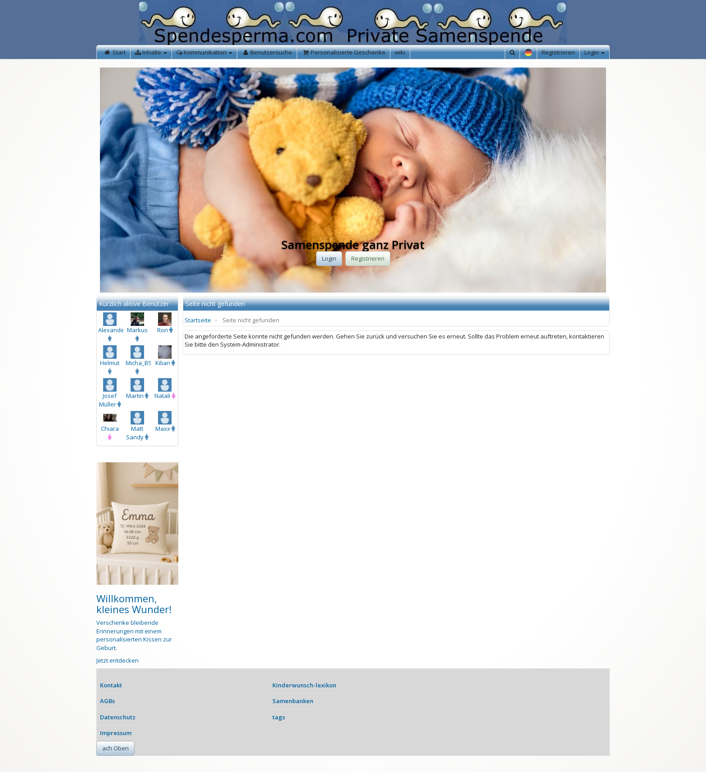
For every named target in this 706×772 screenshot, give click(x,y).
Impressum (115, 733)
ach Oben (115, 748)
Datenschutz (118, 717)
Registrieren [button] (368, 258)
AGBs (107, 701)
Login (594, 52)
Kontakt (111, 685)
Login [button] (329, 258)
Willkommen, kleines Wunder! (134, 603)
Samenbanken (292, 701)
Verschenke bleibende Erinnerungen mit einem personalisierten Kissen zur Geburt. (134, 635)
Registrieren (558, 52)
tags (278, 717)
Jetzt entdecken (117, 660)
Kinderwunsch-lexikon (304, 685)
